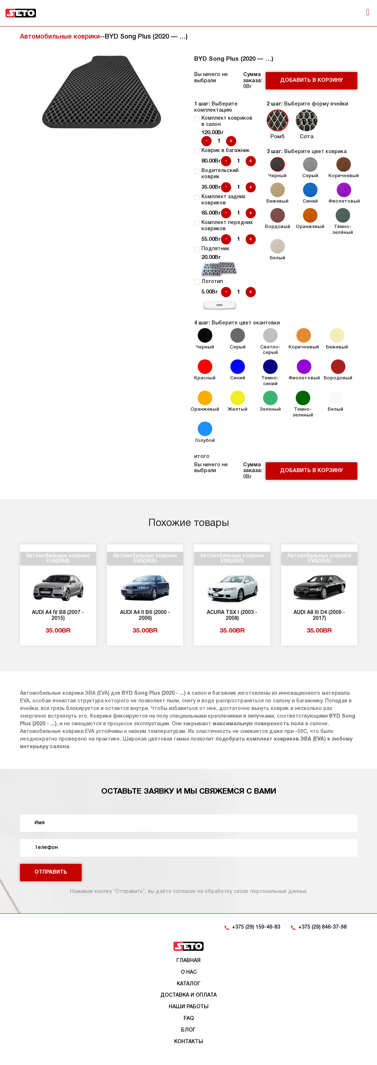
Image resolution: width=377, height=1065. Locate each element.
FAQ (189, 1018)
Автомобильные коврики (60, 37)
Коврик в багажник (225, 150)
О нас (189, 972)
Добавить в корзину (311, 80)
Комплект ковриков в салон (226, 121)
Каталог (189, 984)
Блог (188, 1030)
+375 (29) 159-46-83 (256, 927)
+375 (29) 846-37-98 (322, 927)
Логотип (212, 281)
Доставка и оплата (188, 995)
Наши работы (189, 1007)
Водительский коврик (219, 173)
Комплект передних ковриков (227, 225)
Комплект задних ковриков (223, 200)
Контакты (188, 1042)
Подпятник (215, 249)
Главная (188, 960)
